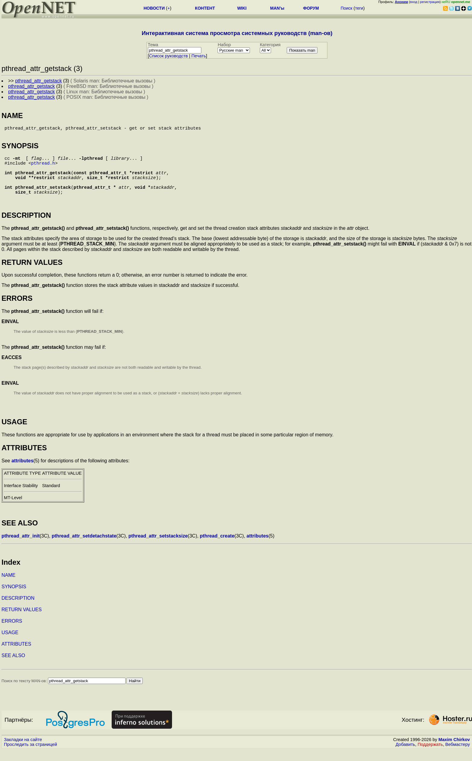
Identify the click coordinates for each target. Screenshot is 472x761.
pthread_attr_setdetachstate (84, 546)
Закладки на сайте (23, 750)
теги (359, 8)
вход (413, 2)
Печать (198, 55)
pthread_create (217, 546)
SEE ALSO (13, 666)
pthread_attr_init (21, 546)
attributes (22, 471)
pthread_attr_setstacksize (158, 546)
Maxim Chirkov (454, 750)
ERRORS (12, 631)
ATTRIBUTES (16, 654)
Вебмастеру (457, 755)
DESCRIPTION (18, 609)
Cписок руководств (168, 55)
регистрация (430, 2)
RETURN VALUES (22, 620)
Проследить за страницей (30, 755)
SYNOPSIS (14, 597)
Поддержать (430, 755)
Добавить (405, 755)
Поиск (346, 8)
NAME (8, 586)
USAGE (10, 643)
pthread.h (43, 168)
